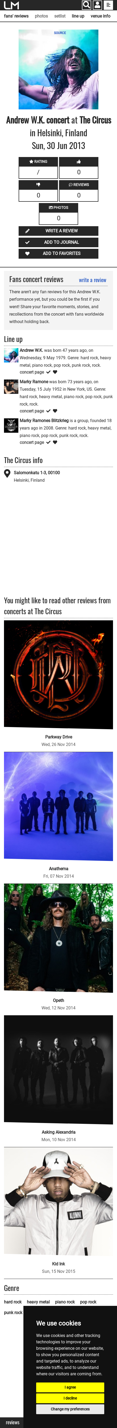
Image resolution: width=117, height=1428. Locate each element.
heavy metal (38, 1302)
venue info (100, 16)
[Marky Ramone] (11, 386)
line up (78, 16)
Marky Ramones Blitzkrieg (44, 420)
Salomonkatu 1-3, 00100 (37, 472)
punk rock (13, 1312)
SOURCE (60, 33)
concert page (32, 372)
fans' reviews (16, 16)
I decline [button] (70, 1398)
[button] (97, 5)
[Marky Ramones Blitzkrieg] (11, 425)
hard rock (13, 1302)
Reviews (12, 1422)
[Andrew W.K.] (11, 354)
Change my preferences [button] (70, 1409)
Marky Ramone (34, 381)
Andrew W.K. (25, 119)
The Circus (95, 119)
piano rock (65, 1302)
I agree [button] (70, 1387)
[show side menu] (108, 5)
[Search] (86, 5)
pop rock (88, 1302)
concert (56, 119)
